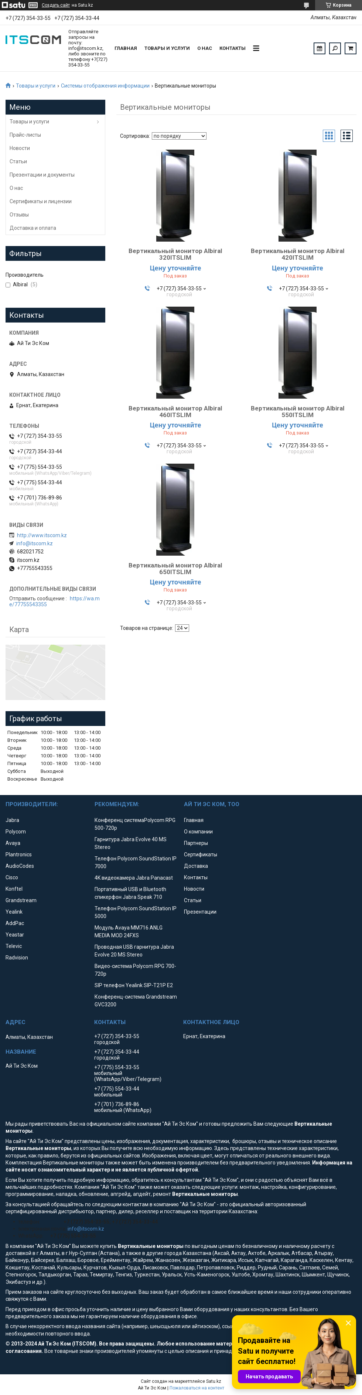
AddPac (15, 923)
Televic (14, 946)
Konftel (14, 889)
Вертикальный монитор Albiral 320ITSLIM (175, 254)
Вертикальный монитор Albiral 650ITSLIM (175, 568)
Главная (126, 48)
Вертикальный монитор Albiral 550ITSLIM (297, 411)
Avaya (13, 843)
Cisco (12, 877)
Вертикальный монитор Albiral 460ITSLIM (175, 411)
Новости (20, 148)
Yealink (14, 912)
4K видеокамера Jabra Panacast (134, 878)
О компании (198, 832)
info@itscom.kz (34, 543)
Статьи (18, 161)
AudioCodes (20, 866)
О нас (204, 48)
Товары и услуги (167, 48)
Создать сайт (56, 5)
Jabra (12, 820)
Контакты (232, 48)
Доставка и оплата (33, 228)
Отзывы (19, 215)
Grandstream (21, 900)
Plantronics (19, 854)
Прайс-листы (25, 135)
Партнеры (196, 843)
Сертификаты (200, 854)
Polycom (16, 832)
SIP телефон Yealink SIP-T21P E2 (134, 985)
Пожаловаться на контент (197, 1388)
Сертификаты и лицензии (41, 201)
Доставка (196, 866)
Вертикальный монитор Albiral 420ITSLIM (297, 254)
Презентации (200, 912)
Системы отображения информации (105, 86)
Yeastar (15, 935)
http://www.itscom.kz (42, 535)
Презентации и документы (42, 175)
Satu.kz (213, 1381)
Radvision (17, 958)
